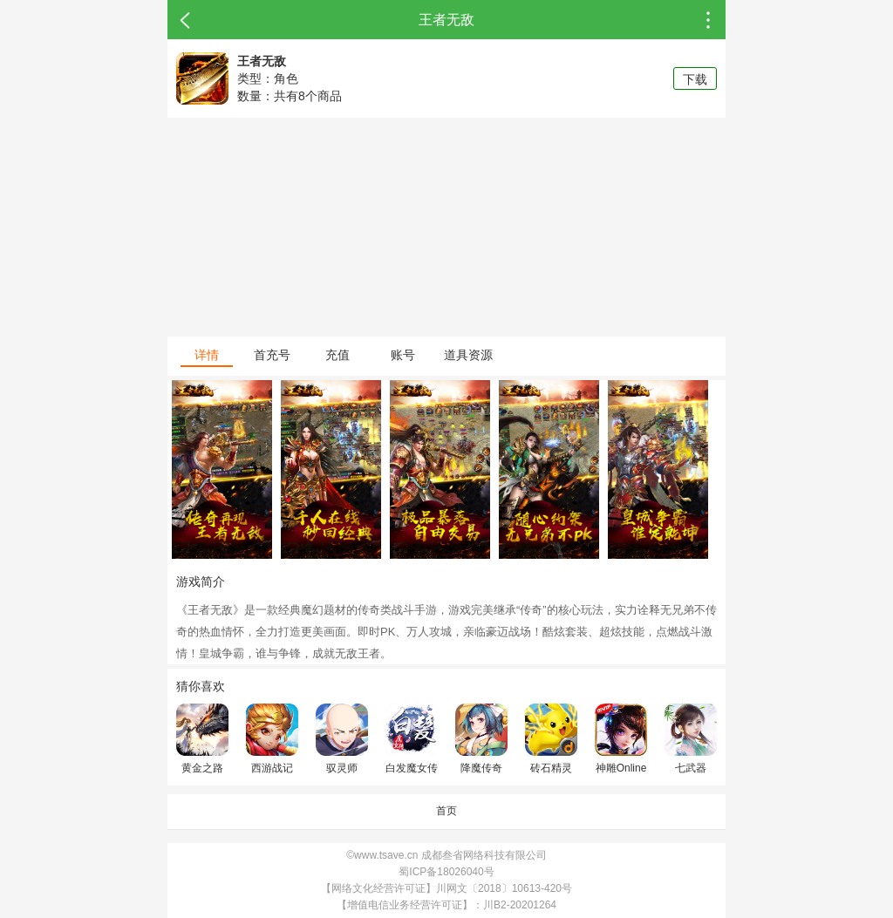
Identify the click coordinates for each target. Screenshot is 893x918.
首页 (446, 811)
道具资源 (468, 355)
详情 (206, 355)
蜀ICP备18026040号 (446, 872)
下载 (695, 79)
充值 (337, 355)
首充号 (272, 355)
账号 (403, 355)
